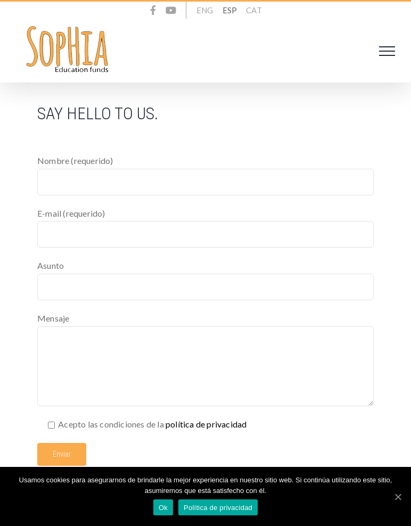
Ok (163, 508)
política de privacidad (206, 424)
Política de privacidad (218, 508)
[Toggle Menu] (387, 51)
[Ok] (397, 496)
